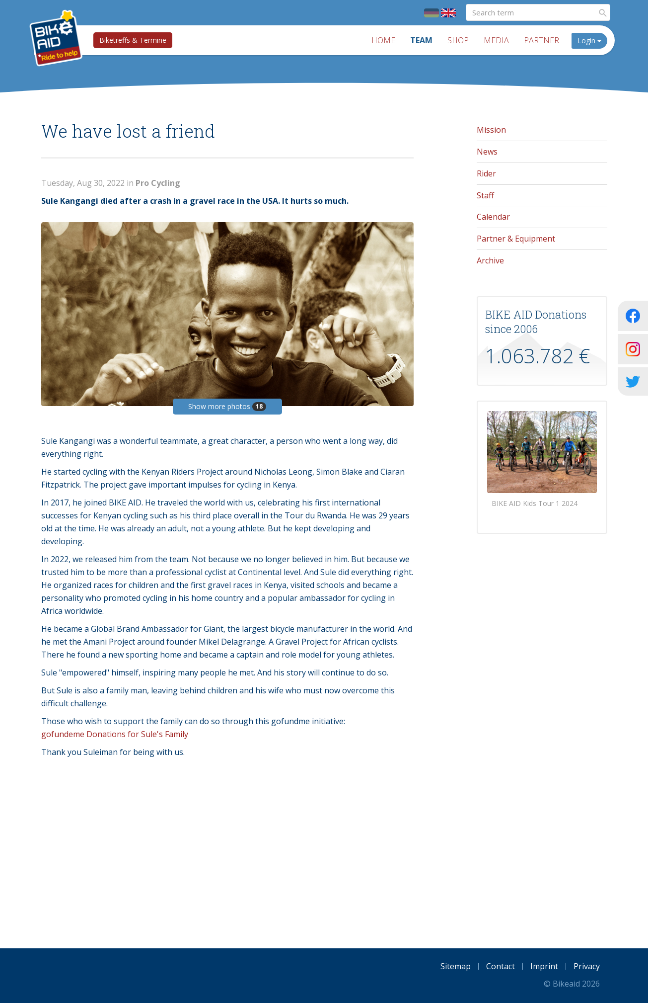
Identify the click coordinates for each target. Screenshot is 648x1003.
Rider (486, 173)
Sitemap (455, 966)
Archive (490, 260)
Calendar (493, 216)
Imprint (544, 966)
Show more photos (227, 406)
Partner (541, 40)
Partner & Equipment (516, 238)
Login (589, 40)
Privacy (587, 966)
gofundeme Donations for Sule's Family (114, 734)
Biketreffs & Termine (132, 40)
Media (496, 40)
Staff (485, 195)
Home (383, 40)
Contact (500, 966)
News (487, 151)
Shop (458, 40)
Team (421, 40)
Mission (491, 129)
